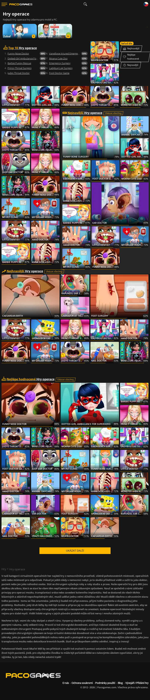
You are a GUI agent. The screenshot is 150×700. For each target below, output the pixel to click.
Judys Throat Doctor (19, 73)
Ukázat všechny (113, 113)
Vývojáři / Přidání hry (136, 683)
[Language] (146, 4)
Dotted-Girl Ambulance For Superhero (27, 58)
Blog (120, 683)
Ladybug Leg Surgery (60, 68)
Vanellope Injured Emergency (65, 53)
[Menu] (4, 4)
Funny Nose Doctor (18, 53)
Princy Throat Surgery (19, 68)
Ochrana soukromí (82, 683)
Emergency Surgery (59, 63)
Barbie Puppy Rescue (19, 63)
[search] (85, 4)
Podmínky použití (105, 683)
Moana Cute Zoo (58, 58)
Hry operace (22, 48)
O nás (65, 683)
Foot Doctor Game (59, 73)
